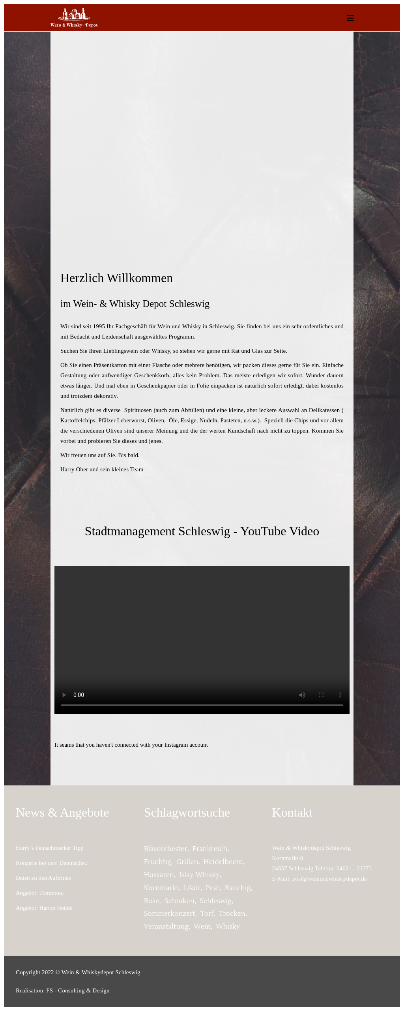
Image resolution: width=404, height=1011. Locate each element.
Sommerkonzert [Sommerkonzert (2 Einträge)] (169, 913)
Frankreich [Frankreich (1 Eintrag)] (210, 849)
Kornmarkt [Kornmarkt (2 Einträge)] (161, 888)
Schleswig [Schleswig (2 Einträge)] (216, 901)
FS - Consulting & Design (77, 990)
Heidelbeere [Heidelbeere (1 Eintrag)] (223, 862)
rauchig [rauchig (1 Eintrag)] (238, 888)
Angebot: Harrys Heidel (44, 908)
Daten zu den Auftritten (43, 878)
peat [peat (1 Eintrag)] (213, 888)
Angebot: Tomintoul (40, 893)
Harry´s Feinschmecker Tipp (50, 848)
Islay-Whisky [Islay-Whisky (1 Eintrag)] (199, 875)
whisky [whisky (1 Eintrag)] (228, 927)
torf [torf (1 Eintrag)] (207, 913)
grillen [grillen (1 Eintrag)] (187, 862)
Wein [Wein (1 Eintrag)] (202, 927)
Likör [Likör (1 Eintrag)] (192, 888)
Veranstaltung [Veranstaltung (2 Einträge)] (166, 927)
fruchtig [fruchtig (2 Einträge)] (157, 862)
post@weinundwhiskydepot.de (329, 878)
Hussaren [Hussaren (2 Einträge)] (159, 875)
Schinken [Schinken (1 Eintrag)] (180, 901)
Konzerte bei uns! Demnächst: (52, 863)
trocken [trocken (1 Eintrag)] (232, 913)
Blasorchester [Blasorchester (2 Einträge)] (165, 849)
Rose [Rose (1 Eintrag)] (151, 901)
